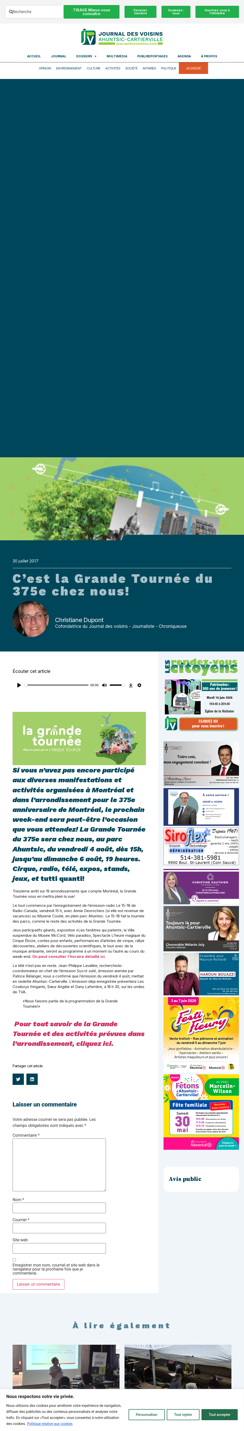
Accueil (34, 56)
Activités (112, 68)
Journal (58, 56)
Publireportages (152, 56)
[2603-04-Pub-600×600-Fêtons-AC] (201, 1148)
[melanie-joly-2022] (201, 950)
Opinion (45, 68)
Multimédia (117, 56)
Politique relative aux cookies (50, 1424)
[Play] (19, 685)
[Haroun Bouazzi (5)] (201, 994)
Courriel (21, 1220)
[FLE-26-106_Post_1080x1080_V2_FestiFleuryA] (201, 1071)
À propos (209, 56)
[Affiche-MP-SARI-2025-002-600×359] (201, 785)
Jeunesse (193, 68)
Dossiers (86, 56)
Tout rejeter (183, 1415)
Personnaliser (146, 1415)
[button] (18, 1079)
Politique (168, 68)
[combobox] (34, 11)
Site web (20, 1240)
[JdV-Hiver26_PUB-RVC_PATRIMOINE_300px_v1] (201, 730)
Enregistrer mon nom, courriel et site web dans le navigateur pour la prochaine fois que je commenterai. (56, 1269)
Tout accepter (219, 1415)
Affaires (149, 68)
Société (131, 68)
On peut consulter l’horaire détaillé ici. (69, 956)
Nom (18, 1200)
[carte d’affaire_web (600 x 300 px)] (201, 824)
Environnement (69, 68)
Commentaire (26, 1135)
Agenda (184, 56)
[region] (122, 1410)
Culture (93, 68)
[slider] (56, 685)
